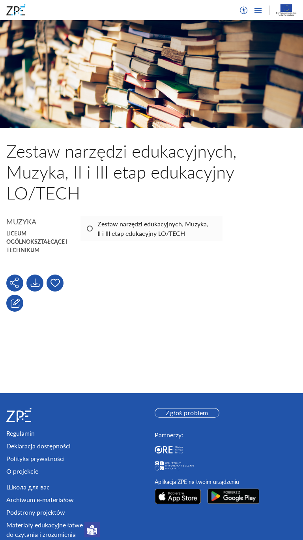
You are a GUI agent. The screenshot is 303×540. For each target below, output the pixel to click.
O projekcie (22, 471)
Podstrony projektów (35, 512)
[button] (244, 10)
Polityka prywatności (35, 458)
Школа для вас (28, 487)
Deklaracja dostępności (38, 446)
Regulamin (20, 433)
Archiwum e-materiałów (40, 499)
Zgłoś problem (187, 412)
